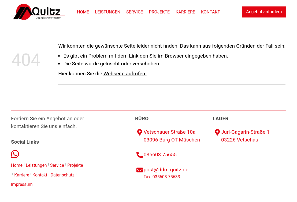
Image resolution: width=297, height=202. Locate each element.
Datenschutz (62, 175)
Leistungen (107, 12)
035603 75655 (160, 154)
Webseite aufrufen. (125, 73)
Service (134, 12)
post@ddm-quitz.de (166, 169)
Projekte (159, 12)
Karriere (185, 12)
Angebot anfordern (264, 11)
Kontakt (210, 12)
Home (83, 12)
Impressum (22, 184)
